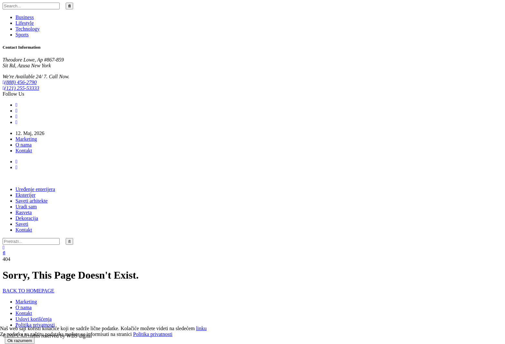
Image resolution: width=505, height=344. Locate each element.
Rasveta (23, 212)
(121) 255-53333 (21, 88)
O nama (23, 145)
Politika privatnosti (35, 325)
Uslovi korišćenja (33, 319)
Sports (22, 34)
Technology (27, 29)
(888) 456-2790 (20, 82)
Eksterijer (25, 195)
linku (201, 328)
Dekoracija (26, 218)
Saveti (21, 224)
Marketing (26, 139)
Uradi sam (26, 206)
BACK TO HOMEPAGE (28, 290)
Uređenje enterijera (35, 189)
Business (24, 17)
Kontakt (23, 150)
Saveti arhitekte (31, 201)
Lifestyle (24, 23)
